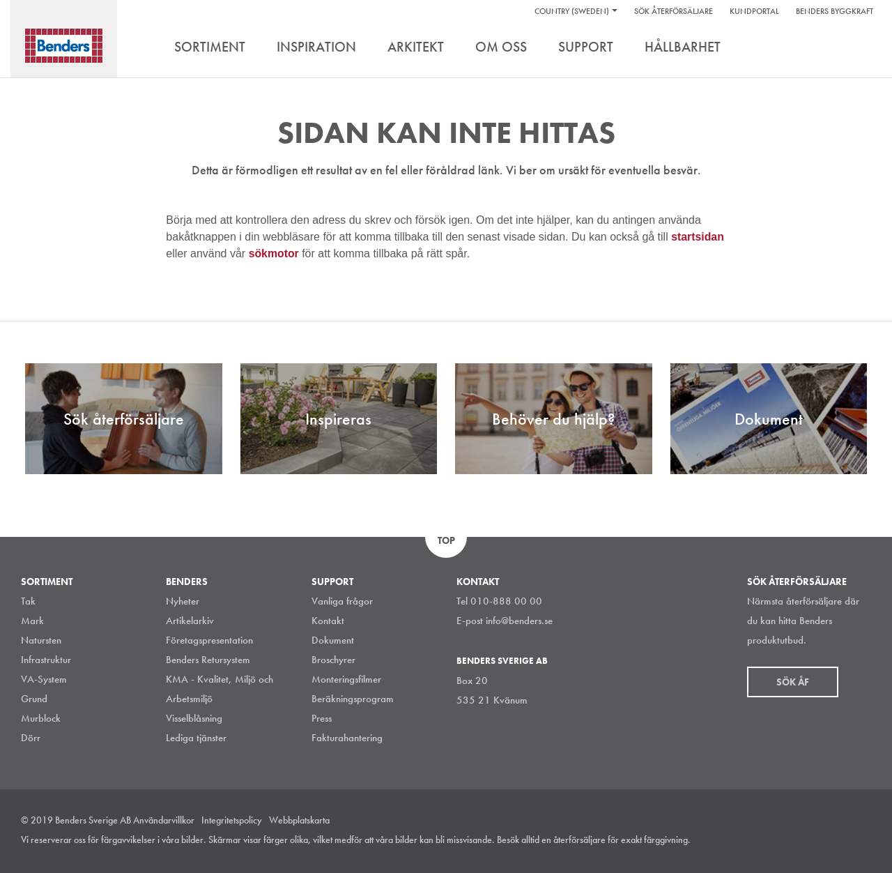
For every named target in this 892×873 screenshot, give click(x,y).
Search (860, 48)
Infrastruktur (46, 660)
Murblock (41, 718)
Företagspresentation (209, 640)
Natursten (41, 640)
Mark (32, 621)
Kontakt (328, 621)
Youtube (863, 841)
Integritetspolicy (231, 820)
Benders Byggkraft (834, 11)
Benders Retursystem (208, 660)
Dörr (30, 738)
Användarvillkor (163, 820)
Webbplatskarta (299, 820)
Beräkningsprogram (353, 699)
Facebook (832, 841)
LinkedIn (801, 841)
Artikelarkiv (190, 621)
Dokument (333, 640)
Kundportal (754, 11)
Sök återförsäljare (673, 11)
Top (446, 540)
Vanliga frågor (342, 601)
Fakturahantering (347, 738)
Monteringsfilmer (346, 679)
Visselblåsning (194, 718)
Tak (28, 601)
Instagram (769, 841)
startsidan (697, 237)
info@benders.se (519, 621)
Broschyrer (333, 660)
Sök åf (792, 682)
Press (322, 718)
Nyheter (182, 601)
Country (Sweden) (572, 11)
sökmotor (275, 253)
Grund (34, 699)
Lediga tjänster (196, 738)
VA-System (44, 679)
